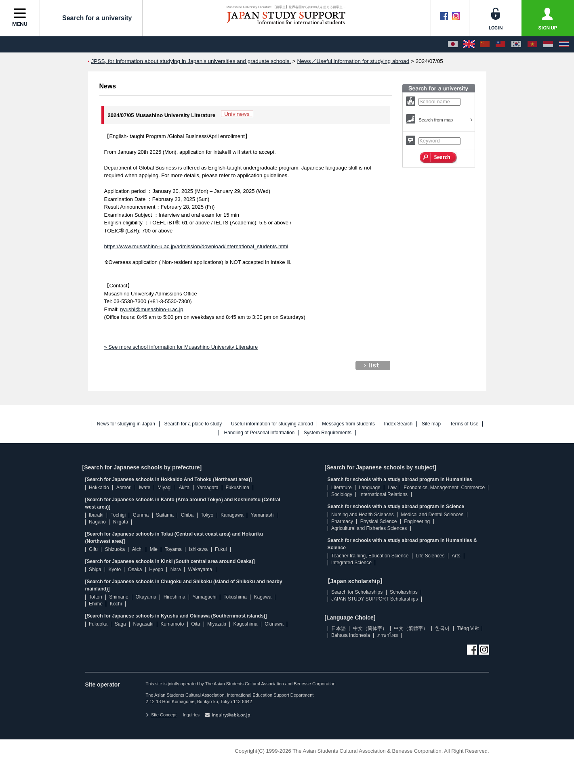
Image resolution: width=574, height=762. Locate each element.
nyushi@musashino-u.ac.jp (151, 309)
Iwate (145, 487)
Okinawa (274, 624)
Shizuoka (115, 549)
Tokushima (234, 597)
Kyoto (114, 569)
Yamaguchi (204, 597)
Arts (456, 556)
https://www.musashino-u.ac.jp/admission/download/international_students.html (196, 246)
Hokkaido (99, 487)
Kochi (116, 604)
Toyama (173, 549)
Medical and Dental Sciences (432, 514)
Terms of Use (464, 424)
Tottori (95, 597)
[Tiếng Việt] (532, 44)
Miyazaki (216, 624)
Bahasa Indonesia (350, 635)
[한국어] (516, 44)
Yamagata (208, 487)
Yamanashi (263, 515)
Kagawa (262, 597)
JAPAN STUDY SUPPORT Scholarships (374, 599)
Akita (184, 487)
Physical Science (378, 521)
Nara (175, 569)
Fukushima (238, 487)
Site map (431, 424)
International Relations (384, 494)
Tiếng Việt (468, 628)
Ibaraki (96, 515)
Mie (154, 549)
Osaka (135, 569)
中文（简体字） (370, 628)
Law (392, 487)
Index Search (398, 424)
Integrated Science (351, 562)
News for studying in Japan (126, 424)
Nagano (97, 522)
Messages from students (348, 424)
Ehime (96, 604)
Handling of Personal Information (259, 432)
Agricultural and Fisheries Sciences (369, 528)
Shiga (95, 569)
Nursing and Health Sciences (362, 514)
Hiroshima (174, 597)
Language (369, 487)
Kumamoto (172, 624)
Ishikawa (198, 549)
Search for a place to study (193, 424)
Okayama (146, 597)
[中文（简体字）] (485, 44)
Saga (120, 624)
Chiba (187, 515)
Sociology (341, 494)
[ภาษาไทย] (564, 44)
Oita (195, 624)
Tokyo (207, 515)
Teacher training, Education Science (369, 556)
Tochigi (118, 515)
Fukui (221, 549)
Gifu (93, 549)
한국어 (442, 628)
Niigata (120, 522)
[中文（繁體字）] (500, 44)
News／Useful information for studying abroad (353, 61)
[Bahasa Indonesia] (548, 44)
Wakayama (200, 569)
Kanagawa (232, 515)
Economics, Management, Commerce (444, 487)
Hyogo (156, 569)
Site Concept (161, 714)
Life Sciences (430, 556)
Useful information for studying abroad (272, 424)
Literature (341, 487)
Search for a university (91, 17)
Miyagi (165, 487)
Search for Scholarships (357, 592)
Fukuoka (98, 624)
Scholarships (404, 592)
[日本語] (453, 44)
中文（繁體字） (411, 628)
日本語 (338, 628)
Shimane (118, 597)
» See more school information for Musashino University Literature (181, 347)
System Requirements (327, 432)
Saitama (165, 515)
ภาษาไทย (387, 635)
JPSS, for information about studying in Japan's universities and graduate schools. (191, 61)
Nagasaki (143, 624)
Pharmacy (342, 521)
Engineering (417, 521)
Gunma (141, 515)
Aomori (124, 487)
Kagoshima (245, 624)
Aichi (137, 549)
